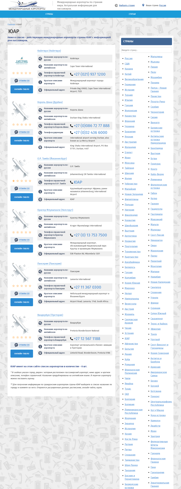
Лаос (153, 405)
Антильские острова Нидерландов (158, 38)
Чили (127, 276)
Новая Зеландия (134, 92)
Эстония (129, 231)
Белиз (128, 391)
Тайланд (129, 66)
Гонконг (155, 294)
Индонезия (131, 8)
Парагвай (156, 159)
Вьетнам (129, 128)
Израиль (129, 212)
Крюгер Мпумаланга (55, 210)
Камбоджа (130, 415)
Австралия (131, 40)
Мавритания (158, 420)
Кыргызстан (131, 155)
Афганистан (131, 241)
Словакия (130, 352)
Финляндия (131, 113)
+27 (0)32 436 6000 (90, 132)
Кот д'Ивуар (157, 308)
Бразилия (130, 29)
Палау (154, 154)
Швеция (129, 71)
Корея (154, 389)
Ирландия (130, 45)
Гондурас (156, 62)
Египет (128, 50)
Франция (130, 19)
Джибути (155, 324)
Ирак (127, 430)
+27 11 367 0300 (87, 287)
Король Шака (50, 102)
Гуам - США (157, 394)
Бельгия (129, 247)
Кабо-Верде (157, 72)
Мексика (129, 61)
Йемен (128, 409)
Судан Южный (158, 211)
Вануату (155, 20)
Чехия (128, 226)
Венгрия (129, 425)
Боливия (129, 302)
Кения (128, 332)
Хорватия (130, 118)
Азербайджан (132, 160)
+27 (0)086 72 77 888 (92, 125)
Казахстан (130, 14)
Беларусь (130, 165)
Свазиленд (157, 216)
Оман (154, 143)
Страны (49, 14)
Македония (157, 148)
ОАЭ (127, 292)
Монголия (156, 164)
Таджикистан (132, 358)
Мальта (155, 122)
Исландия (130, 326)
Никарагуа (157, 138)
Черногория (157, 10)
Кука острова (158, 313)
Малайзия (130, 87)
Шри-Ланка (131, 363)
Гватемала (157, 112)
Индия (128, 76)
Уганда (154, 195)
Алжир (128, 404)
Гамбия (155, 375)
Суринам (155, 206)
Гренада (155, 351)
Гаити (154, 415)
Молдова (155, 128)
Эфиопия (156, 227)
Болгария (130, 297)
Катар (154, 96)
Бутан (154, 56)
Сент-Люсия (157, 133)
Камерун (155, 318)
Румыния (130, 262)
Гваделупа (156, 107)
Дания (128, 252)
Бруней (155, 284)
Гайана (154, 400)
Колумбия (130, 175)
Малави (155, 169)
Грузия (129, 170)
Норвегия (130, 139)
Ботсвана (156, 289)
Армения (155, 265)
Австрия (129, 207)
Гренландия (157, 370)
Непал (128, 191)
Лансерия (49, 263)
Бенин (154, 278)
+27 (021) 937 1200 (89, 74)
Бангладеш (157, 46)
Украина (129, 24)
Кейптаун (49, 50)
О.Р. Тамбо (52, 158)
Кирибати (156, 426)
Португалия (131, 144)
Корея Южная (132, 181)
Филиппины (131, 97)
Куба (127, 257)
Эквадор (129, 321)
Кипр (128, 420)
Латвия (129, 342)
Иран (128, 55)
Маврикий (156, 117)
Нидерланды (132, 196)
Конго (154, 67)
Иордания (130, 316)
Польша (129, 102)
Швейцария (131, 123)
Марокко (130, 186)
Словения (156, 190)
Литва (128, 347)
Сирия (154, 15)
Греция (129, 3)
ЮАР (78, 182)
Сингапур (156, 185)
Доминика (156, 77)
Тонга (154, 232)
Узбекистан (131, 81)
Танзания (130, 368)
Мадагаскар (131, 436)
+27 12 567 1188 (87, 338)
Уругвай (155, 237)
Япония (129, 35)
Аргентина (131, 134)
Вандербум (50, 315)
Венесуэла (130, 202)
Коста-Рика (131, 337)
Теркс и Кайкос (159, 222)
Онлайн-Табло (21, 89)
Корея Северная (160, 251)
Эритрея (155, 334)
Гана (153, 365)
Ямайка (129, 281)
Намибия (156, 174)
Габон (154, 91)
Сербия (155, 4)
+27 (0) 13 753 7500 (90, 235)
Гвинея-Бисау (158, 410)
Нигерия (129, 107)
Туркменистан (133, 149)
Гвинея (155, 101)
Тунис (128, 287)
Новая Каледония (160, 180)
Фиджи (154, 201)
